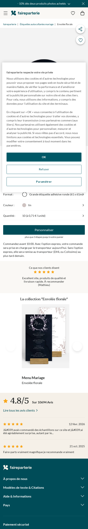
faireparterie (25, 13)
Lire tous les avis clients (19, 410)
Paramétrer (44, 181)
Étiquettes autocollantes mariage (37, 24)
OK (44, 157)
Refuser (44, 169)
